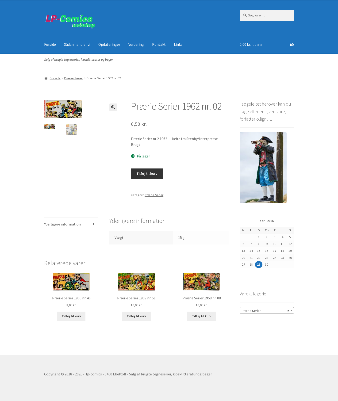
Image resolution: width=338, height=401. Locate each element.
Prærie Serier (73, 78)
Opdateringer (109, 44)
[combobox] (267, 310)
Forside (50, 44)
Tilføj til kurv (146, 173)
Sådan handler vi (77, 44)
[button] (113, 107)
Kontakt (159, 44)
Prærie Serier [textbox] (265, 310)
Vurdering (136, 44)
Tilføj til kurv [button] (71, 316)
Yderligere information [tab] (62, 224)
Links (178, 44)
